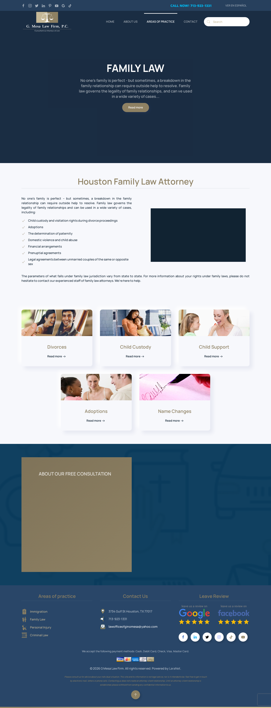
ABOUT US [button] (131, 22)
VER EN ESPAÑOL (235, 5)
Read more (135, 107)
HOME (110, 22)
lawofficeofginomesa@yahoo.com (133, 626)
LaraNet (174, 668)
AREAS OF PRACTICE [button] (161, 22)
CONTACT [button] (190, 22)
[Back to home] (47, 22)
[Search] (227, 21)
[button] (135, 694)
